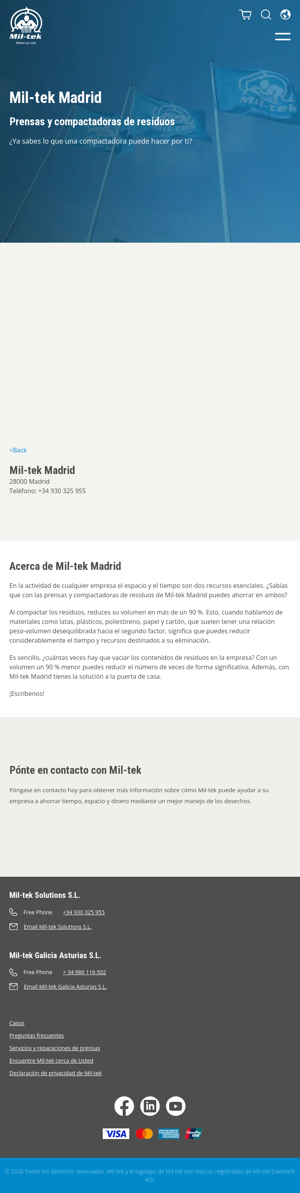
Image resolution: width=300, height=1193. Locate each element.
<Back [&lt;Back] (18, 450)
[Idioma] (285, 14)
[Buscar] (266, 14)
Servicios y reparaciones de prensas (54, 1048)
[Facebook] (124, 1106)
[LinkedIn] (150, 1106)
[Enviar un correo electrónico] (150, 927)
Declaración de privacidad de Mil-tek (55, 1073)
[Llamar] (150, 912)
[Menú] (283, 37)
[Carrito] (245, 14)
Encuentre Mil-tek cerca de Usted (51, 1060)
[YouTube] (176, 1106)
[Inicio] (25, 25)
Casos (16, 1023)
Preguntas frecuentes (36, 1035)
